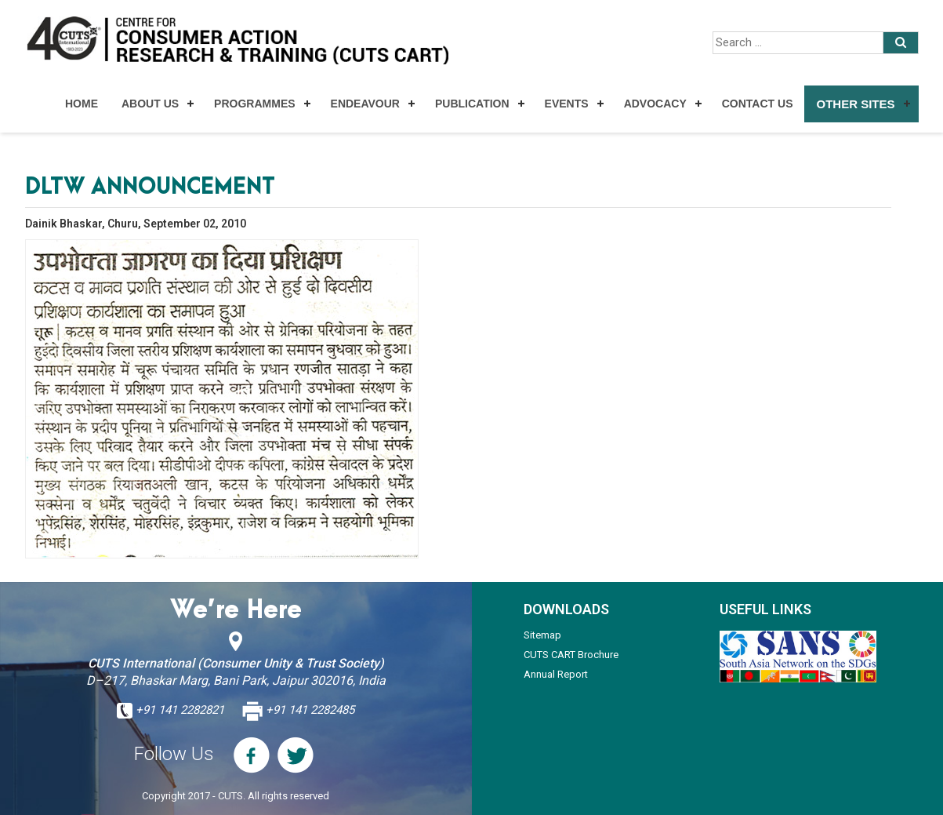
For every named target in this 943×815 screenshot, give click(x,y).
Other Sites (855, 104)
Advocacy (655, 103)
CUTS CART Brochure (571, 654)
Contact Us (757, 103)
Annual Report (556, 674)
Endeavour (365, 103)
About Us (150, 103)
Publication (472, 103)
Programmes (254, 103)
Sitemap (542, 635)
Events (567, 103)
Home (81, 103)
